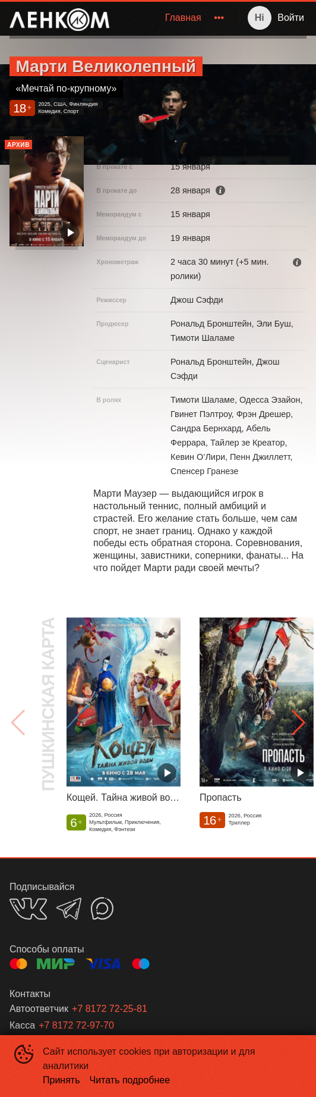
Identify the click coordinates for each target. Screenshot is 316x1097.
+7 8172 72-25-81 (109, 1009)
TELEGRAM (68, 909)
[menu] (174, 18)
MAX (102, 908)
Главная (183, 17)
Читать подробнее (130, 1080)
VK (28, 909)
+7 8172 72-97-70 (76, 1025)
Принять (61, 1080)
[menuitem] (183, 18)
